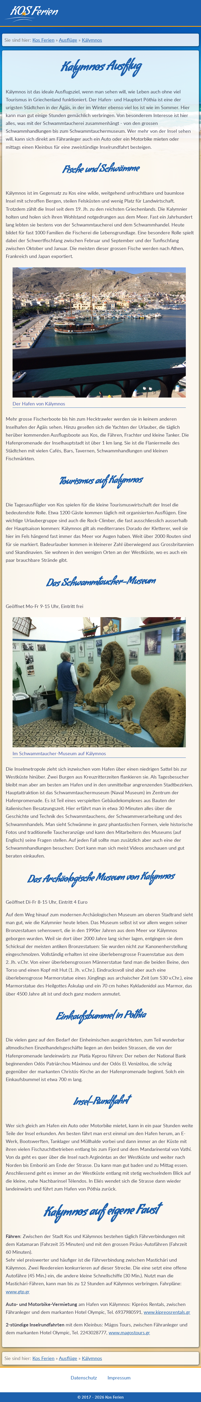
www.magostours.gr (129, 1332)
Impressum (119, 1377)
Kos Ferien (43, 40)
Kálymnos (92, 40)
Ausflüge (68, 40)
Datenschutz (84, 1377)
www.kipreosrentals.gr (167, 1312)
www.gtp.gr (18, 1291)
